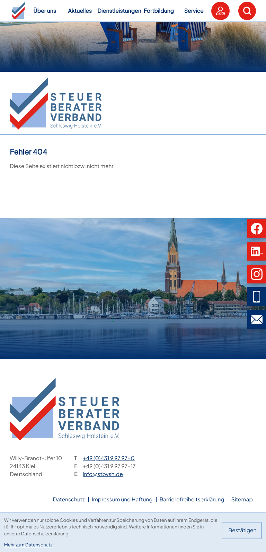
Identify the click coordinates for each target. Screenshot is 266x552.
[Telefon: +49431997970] (109, 458)
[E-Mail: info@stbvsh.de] (256, 319)
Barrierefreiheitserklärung (192, 499)
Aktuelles (80, 11)
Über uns (44, 11)
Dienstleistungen (119, 11)
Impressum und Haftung (122, 499)
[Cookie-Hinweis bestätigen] (242, 531)
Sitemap (242, 499)
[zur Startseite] (55, 103)
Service (194, 11)
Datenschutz (69, 499)
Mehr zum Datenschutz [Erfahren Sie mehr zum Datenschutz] (28, 544)
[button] (18, 10)
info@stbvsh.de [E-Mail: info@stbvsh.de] (103, 474)
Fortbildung (159, 11)
